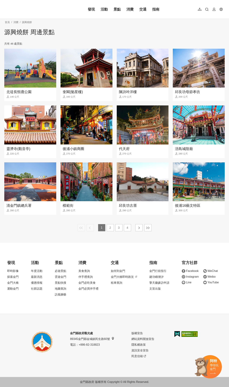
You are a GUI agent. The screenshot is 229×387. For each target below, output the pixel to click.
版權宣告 (137, 333)
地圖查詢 (60, 288)
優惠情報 (36, 282)
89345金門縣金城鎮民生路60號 (92, 338)
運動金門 (13, 288)
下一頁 (139, 227)
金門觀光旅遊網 (27, 9)
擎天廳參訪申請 (159, 282)
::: (5, 2)
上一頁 (90, 227)
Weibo (209, 277)
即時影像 (13, 270)
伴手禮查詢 (85, 276)
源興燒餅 (27, 22)
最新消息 (36, 276)
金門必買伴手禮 (88, 288)
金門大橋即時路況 (124, 276)
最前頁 (81, 227)
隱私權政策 (138, 344)
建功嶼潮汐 (156, 276)
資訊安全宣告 (140, 350)
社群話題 (36, 288)
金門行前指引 (158, 270)
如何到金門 (118, 270)
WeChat (210, 271)
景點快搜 (60, 282)
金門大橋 (13, 282)
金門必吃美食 (87, 282)
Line (186, 282)
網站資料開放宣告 (142, 338)
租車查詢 (116, 282)
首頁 (7, 22)
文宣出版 (155, 288)
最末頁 (147, 227)
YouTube (211, 282)
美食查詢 (84, 270)
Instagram (190, 277)
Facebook (190, 271)
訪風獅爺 (60, 294)
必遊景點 (60, 270)
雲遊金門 (60, 276)
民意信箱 (138, 356)
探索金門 (13, 276)
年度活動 (36, 270)
